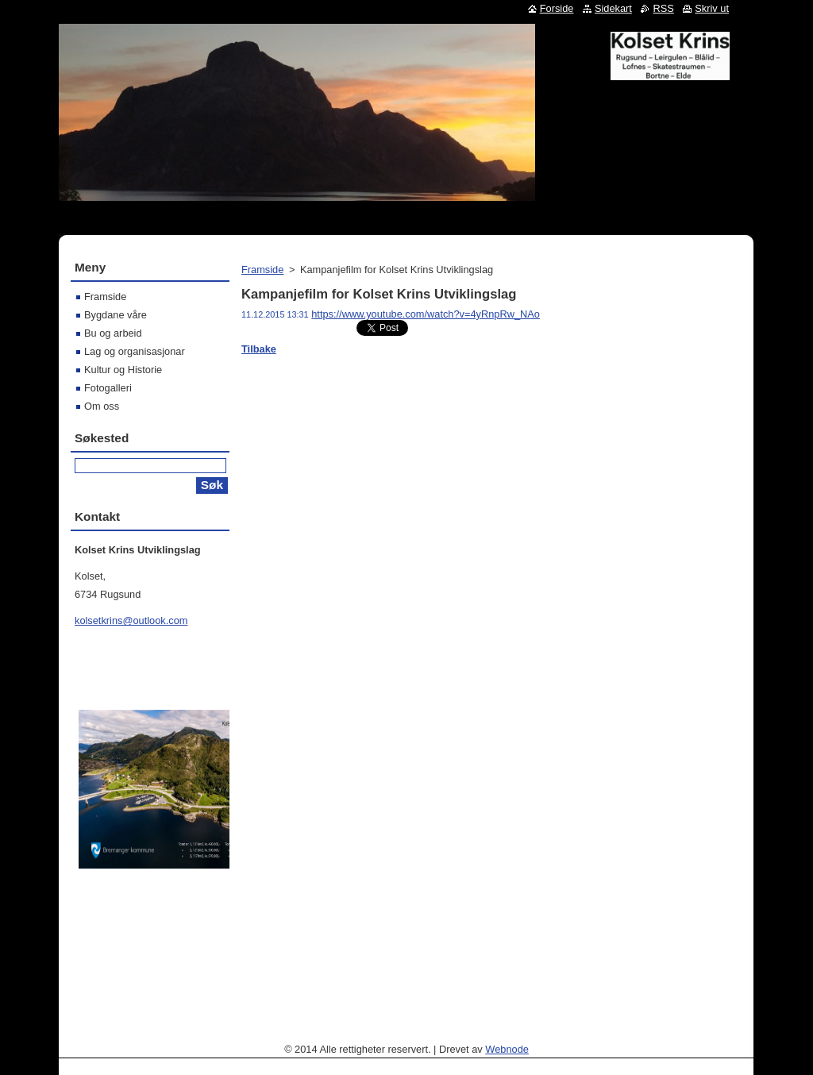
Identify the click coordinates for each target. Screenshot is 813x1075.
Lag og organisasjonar (134, 351)
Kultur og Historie (123, 370)
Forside (557, 8)
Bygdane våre (115, 315)
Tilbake (258, 349)
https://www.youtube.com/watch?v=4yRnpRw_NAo (425, 314)
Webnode (507, 1049)
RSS (663, 8)
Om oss (101, 406)
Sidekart (613, 8)
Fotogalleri (108, 388)
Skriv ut (712, 8)
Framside (262, 269)
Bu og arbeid (113, 333)
